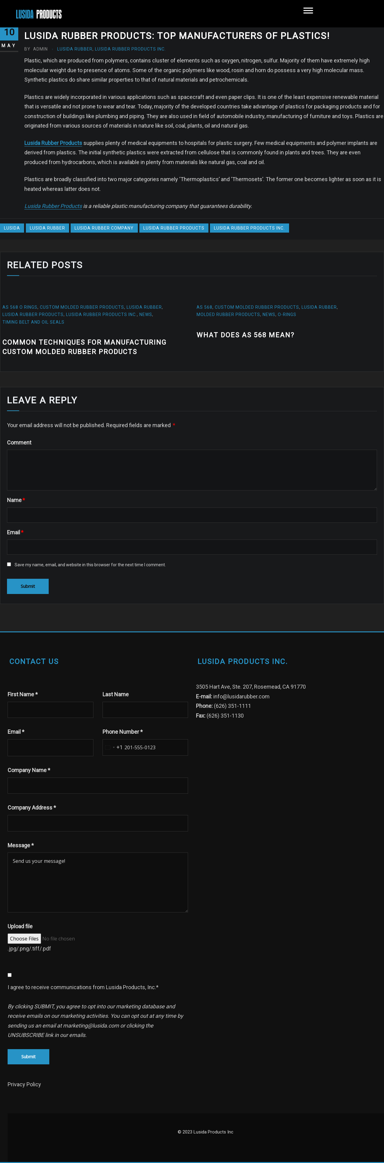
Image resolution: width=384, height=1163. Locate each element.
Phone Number (123, 732)
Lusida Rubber (75, 49)
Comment (19, 442)
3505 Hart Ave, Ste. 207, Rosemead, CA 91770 (251, 686)
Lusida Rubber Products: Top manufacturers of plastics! (177, 35)
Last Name (116, 694)
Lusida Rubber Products (53, 143)
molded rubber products (228, 314)
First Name (23, 694)
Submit (28, 1056)
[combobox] (113, 747)
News (145, 314)
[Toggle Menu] (308, 14)
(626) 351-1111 (232, 706)
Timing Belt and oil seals (33, 322)
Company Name (29, 770)
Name (16, 500)
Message (21, 845)
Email (15, 532)
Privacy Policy (24, 1084)
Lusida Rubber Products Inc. (130, 49)
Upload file (20, 926)
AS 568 (204, 307)
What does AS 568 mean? (246, 335)
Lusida (12, 228)
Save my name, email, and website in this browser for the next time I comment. (90, 564)
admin (36, 49)
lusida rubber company (104, 228)
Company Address (32, 807)
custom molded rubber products (82, 307)
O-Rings (288, 314)
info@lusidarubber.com (241, 696)
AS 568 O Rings (19, 307)
